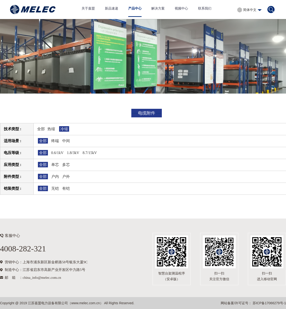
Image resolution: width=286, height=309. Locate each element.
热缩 (51, 129)
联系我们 (204, 8)
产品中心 (135, 8)
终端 (55, 141)
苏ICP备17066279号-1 (269, 303)
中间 (66, 141)
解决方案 (158, 8)
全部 (41, 129)
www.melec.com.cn (85, 303)
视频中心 (181, 8)
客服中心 (12, 236)
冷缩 (64, 129)
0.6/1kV (57, 153)
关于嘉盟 (88, 8)
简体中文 (249, 10)
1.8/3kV (73, 153)
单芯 (55, 165)
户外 (66, 176)
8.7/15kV (90, 153)
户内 (55, 176)
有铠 (66, 188)
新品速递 (111, 8)
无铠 (55, 188)
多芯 (66, 165)
